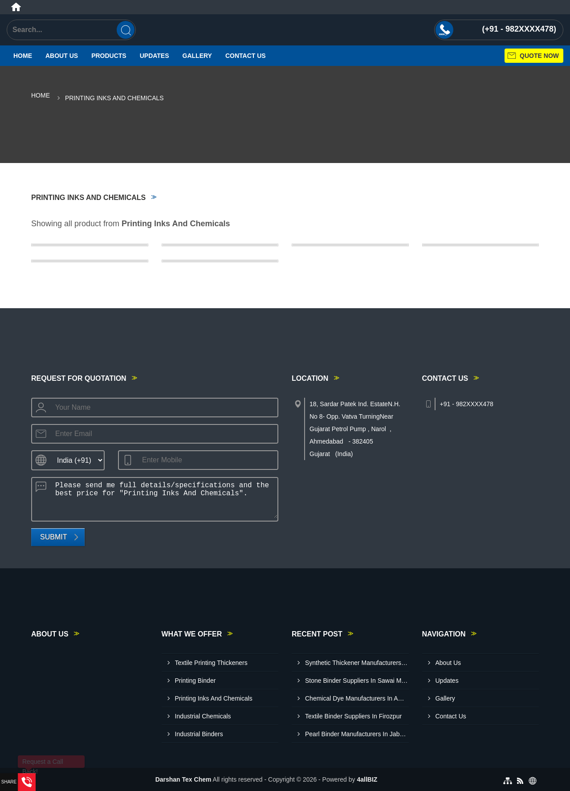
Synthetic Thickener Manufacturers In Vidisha (357, 662)
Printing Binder (195, 680)
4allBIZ (367, 779)
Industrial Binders (199, 734)
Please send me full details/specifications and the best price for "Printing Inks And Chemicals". (163, 498)
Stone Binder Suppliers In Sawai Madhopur (357, 680)
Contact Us (245, 55)
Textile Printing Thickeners (211, 662)
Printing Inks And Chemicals (213, 698)
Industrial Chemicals (203, 716)
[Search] (125, 30)
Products (108, 55)
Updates (154, 55)
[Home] (16, 7)
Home (22, 55)
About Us (61, 55)
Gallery (197, 55)
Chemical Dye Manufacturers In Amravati (357, 698)
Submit (53, 537)
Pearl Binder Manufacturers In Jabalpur (357, 734)
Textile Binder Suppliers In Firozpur (353, 716)
